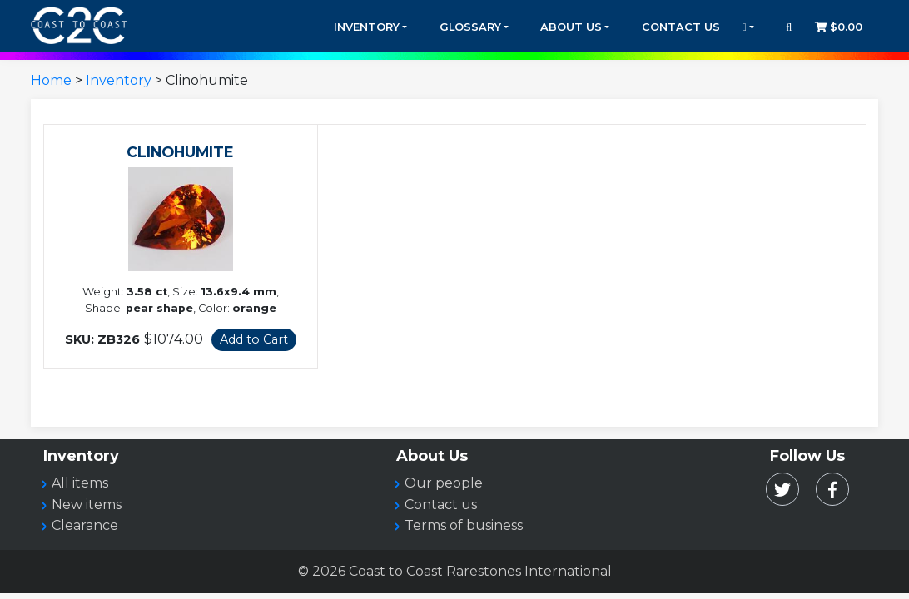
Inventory (367, 27)
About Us (571, 27)
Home (51, 80)
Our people (444, 483)
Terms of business (464, 525)
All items (80, 483)
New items (87, 504)
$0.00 (838, 27)
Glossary (470, 27)
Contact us (441, 504)
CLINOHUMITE (180, 152)
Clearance (85, 525)
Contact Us (681, 27)
